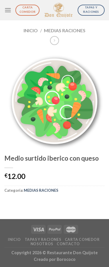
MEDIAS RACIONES (64, 30)
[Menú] (7, 10)
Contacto (68, 244)
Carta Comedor (82, 239)
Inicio (31, 30)
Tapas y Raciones (43, 239)
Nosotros (42, 244)
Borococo (66, 259)
